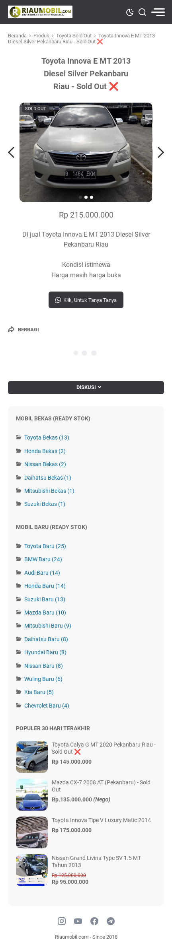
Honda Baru (45, 586)
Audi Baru (42, 573)
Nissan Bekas (45, 464)
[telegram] (111, 921)
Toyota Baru (45, 546)
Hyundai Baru (45, 652)
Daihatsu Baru (46, 639)
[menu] (157, 12)
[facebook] (94, 921)
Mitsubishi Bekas (49, 491)
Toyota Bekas (46, 437)
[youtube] (78, 921)
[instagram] (62, 921)
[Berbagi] (23, 329)
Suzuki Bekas (44, 504)
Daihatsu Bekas (47, 477)
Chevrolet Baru (46, 705)
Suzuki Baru (44, 599)
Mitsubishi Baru (47, 625)
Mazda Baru (45, 612)
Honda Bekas (45, 451)
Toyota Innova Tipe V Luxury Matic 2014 (101, 820)
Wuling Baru (43, 679)
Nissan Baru (43, 666)
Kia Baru (39, 692)
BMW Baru (43, 559)
